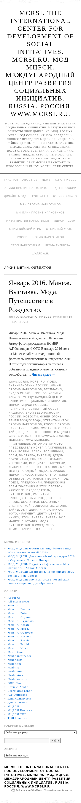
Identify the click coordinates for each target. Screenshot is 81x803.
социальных (43, 505)
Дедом (58, 455)
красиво (16, 467)
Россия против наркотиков (40, 237)
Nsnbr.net (14, 663)
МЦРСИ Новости (20, 710)
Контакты (40, 196)
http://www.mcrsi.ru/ (51, 436)
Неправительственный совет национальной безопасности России (34, 412)
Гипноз (41, 393)
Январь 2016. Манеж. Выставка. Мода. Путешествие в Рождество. (37, 521)
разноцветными (22, 498)
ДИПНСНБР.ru (18, 702)
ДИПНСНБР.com (19, 698)
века (12, 451)
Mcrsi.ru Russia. (19, 640)
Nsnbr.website (17, 679)
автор (36, 443)
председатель (38, 490)
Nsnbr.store (16, 675)
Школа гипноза (57, 245)
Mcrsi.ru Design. (19, 609)
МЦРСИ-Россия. (34, 404)
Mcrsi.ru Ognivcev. (21, 632)
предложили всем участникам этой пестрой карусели (37, 486)
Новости (30, 416)
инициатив (38, 463)
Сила (35, 428)
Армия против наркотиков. (28, 188)
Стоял (61, 505)
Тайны (14, 509)
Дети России (65, 188)
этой (25, 517)
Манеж (65, 467)
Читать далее (43, 374)
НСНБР (45, 416)
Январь (38, 517)
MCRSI (23, 381)
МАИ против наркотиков (40, 204)
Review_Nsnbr (18, 687)
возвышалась (29, 451)
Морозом (58, 470)
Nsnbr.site (15, 671)
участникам (54, 509)
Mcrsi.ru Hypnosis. (21, 621)
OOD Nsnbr (16, 683)
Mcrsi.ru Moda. (18, 628)
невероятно (45, 474)
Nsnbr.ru (14, 667)
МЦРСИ (14, 404)
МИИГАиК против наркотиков (40, 212)
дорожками (18, 459)
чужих (14, 517)
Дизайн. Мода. (16, 196)
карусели (57, 463)
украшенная (31, 509)
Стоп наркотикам (25, 245)
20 (17, 436)
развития (41, 494)
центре (54, 513)
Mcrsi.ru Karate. (19, 624)
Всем (13, 455)
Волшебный (53, 451)
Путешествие (20, 494)
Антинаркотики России (28, 385)
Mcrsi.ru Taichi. (19, 644)
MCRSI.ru (16, 439)
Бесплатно (53, 389)
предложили (31, 482)
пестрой (52, 478)
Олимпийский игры (25, 229)
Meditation (15, 652)
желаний (56, 459)
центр (41, 513)
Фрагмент (27, 513)
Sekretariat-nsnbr (20, 690)
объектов (17, 478)
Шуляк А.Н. (40, 253)
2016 (24, 436)
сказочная (30, 501)
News (46, 179)
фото (13, 513)
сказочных (50, 501)
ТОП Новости (17, 718)
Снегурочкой (20, 505)
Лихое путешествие (41, 467)
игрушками (18, 463)
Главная (11, 179)
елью (42, 459)
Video (51, 381)
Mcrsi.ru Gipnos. (19, 617)
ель (33, 459)
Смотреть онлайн (56, 428)
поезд (14, 482)
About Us (30, 179)
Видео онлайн (21, 393)
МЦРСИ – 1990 (64, 220)
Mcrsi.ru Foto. (18, 613)
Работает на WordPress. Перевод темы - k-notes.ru (44, 790)
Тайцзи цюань (21, 432)
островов (35, 478)
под (65, 478)
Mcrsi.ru (37, 381)
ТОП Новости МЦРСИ (51, 432)
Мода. (43, 470)
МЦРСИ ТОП (17, 714)
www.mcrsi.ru (37, 439)
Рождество (47, 498)
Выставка (27, 455)
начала (27, 474)
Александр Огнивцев (34, 316)
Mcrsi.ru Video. (19, 648)
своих (14, 501)
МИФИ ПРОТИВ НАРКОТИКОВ (27, 220)
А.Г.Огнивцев (66, 179)
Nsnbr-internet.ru (20, 655)
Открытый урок (59, 229)
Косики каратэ (64, 196)
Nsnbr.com (15, 659)
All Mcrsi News (19, 601)
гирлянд (44, 455)
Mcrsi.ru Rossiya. (20, 636)
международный (23, 470)
